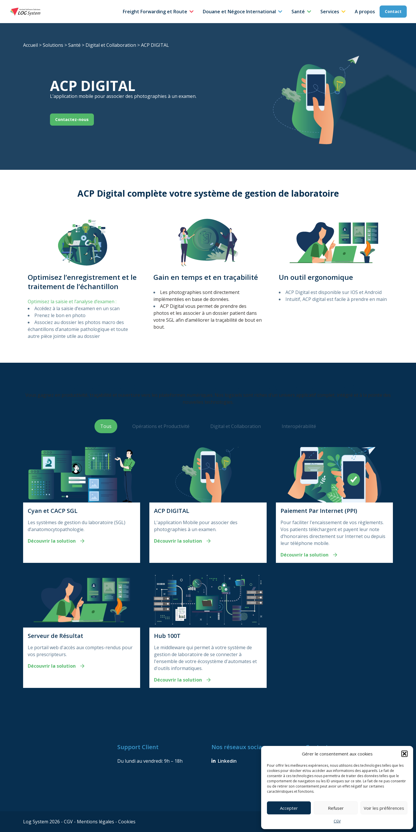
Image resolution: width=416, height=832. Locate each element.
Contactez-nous (72, 119)
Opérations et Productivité (161, 426)
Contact (393, 11)
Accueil (30, 45)
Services (329, 11)
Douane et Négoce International (239, 11)
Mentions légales (96, 821)
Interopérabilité (299, 426)
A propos (365, 11)
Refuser (336, 808)
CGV (337, 821)
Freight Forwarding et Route (155, 11)
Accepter (289, 808)
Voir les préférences (384, 808)
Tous (106, 426)
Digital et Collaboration (111, 45)
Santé (298, 11)
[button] (404, 754)
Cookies (126, 821)
